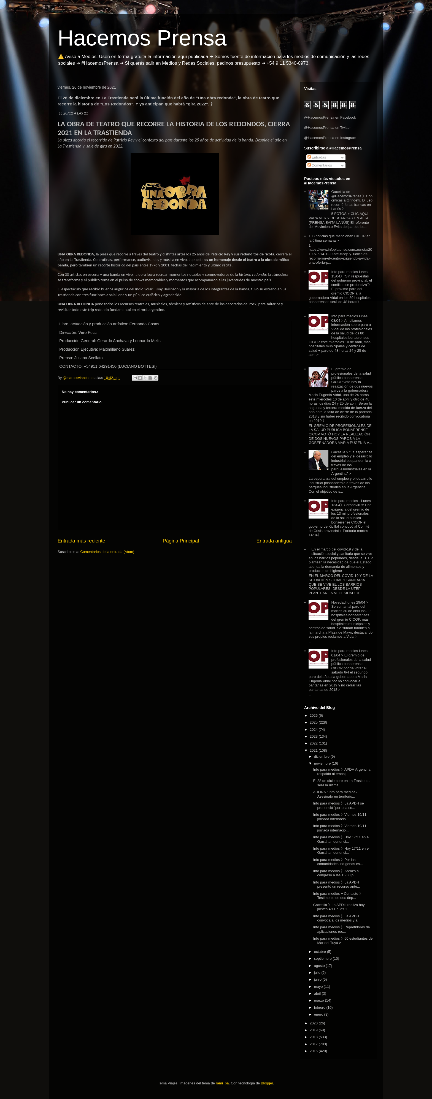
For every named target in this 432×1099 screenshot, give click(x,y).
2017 (314, 1044)
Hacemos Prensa (142, 38)
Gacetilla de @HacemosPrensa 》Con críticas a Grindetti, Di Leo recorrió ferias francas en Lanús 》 (351, 200)
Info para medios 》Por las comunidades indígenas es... (338, 862)
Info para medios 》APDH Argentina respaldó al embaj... (341, 771)
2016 (314, 1051)
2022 (314, 743)
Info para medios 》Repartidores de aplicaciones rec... (341, 929)
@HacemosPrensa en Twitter (327, 128)
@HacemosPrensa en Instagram (330, 138)
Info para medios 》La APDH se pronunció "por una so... (338, 805)
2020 (314, 1023)
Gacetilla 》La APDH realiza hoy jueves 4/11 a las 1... (338, 907)
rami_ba (222, 1083)
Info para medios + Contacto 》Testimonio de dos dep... (338, 895)
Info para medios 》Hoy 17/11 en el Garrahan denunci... (341, 839)
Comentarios (319, 165)
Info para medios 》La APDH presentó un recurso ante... (336, 884)
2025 (314, 722)
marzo (319, 1000)
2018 (314, 1037)
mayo (319, 987)
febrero (320, 1007)
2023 (314, 736)
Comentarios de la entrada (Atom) (107, 552)
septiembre (323, 958)
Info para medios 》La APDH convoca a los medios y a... (336, 918)
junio (318, 979)
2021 (314, 750)
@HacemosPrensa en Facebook (330, 117)
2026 (314, 715)
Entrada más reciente (81, 541)
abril (318, 993)
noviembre (323, 763)
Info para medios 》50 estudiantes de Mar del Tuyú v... (342, 940)
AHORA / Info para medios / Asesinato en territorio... (335, 794)
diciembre (322, 756)
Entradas (316, 157)
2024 (314, 729)
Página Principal (181, 541)
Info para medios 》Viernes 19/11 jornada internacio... (339, 816)
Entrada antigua (274, 541)
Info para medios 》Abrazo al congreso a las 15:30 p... (336, 873)
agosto (320, 966)
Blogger (267, 1083)
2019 (314, 1030)
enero (319, 1014)
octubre (320, 952)
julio (318, 972)
